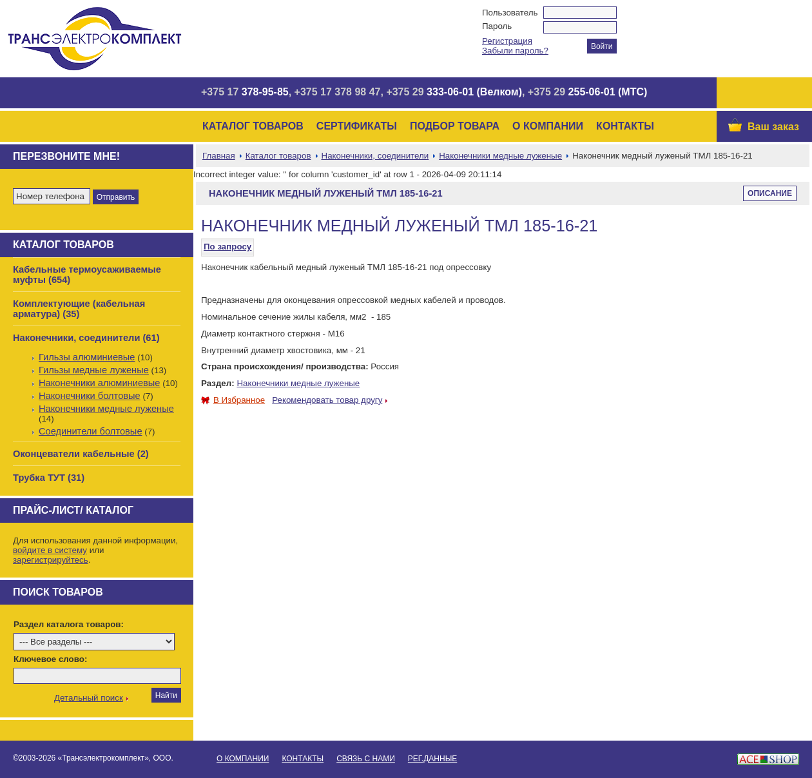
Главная (218, 155)
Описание (770, 193)
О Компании (547, 126)
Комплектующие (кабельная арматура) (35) (79, 308)
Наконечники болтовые (89, 396)
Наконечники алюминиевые (99, 383)
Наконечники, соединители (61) (86, 338)
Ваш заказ (773, 126)
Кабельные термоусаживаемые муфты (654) (87, 274)
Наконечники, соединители (375, 155)
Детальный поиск (88, 698)
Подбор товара (454, 126)
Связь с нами (365, 758)
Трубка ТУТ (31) (48, 477)
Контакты (625, 126)
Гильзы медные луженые (94, 370)
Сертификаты (356, 126)
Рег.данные (432, 758)
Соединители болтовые (90, 431)
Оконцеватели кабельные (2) (81, 454)
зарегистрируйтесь (50, 560)
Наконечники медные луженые (106, 409)
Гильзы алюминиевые (87, 357)
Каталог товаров (253, 126)
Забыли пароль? (515, 50)
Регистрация (507, 41)
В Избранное (233, 400)
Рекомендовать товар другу (327, 400)
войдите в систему (50, 550)
